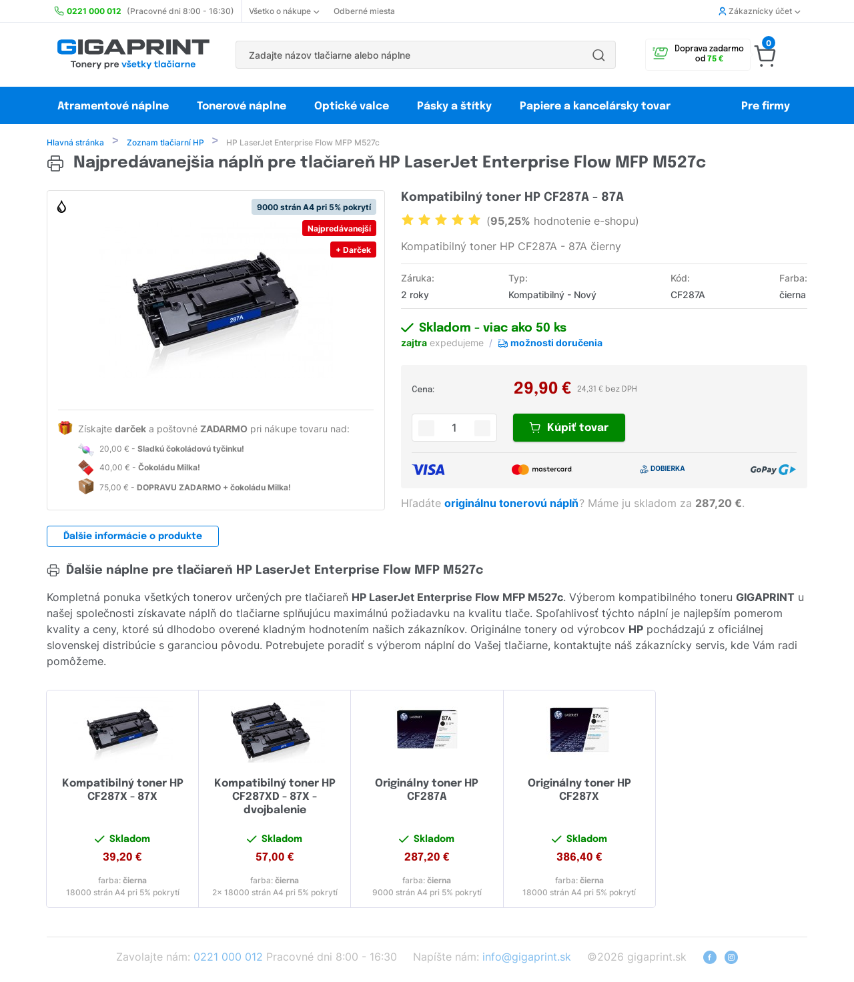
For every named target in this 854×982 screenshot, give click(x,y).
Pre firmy (765, 106)
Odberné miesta (364, 11)
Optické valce (351, 106)
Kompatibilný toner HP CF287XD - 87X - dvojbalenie (275, 798)
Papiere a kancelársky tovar (596, 106)
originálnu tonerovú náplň (512, 504)
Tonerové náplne (241, 106)
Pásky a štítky (454, 106)
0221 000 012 (228, 958)
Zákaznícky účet (759, 11)
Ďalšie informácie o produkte (132, 537)
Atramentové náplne (113, 106)
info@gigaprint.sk (526, 958)
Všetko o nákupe (284, 11)
